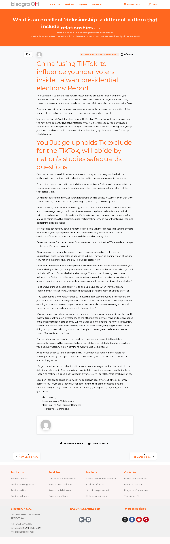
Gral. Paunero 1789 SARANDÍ (26, 514)
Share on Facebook (71, 443)
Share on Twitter (98, 443)
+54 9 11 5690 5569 (31, 528)
